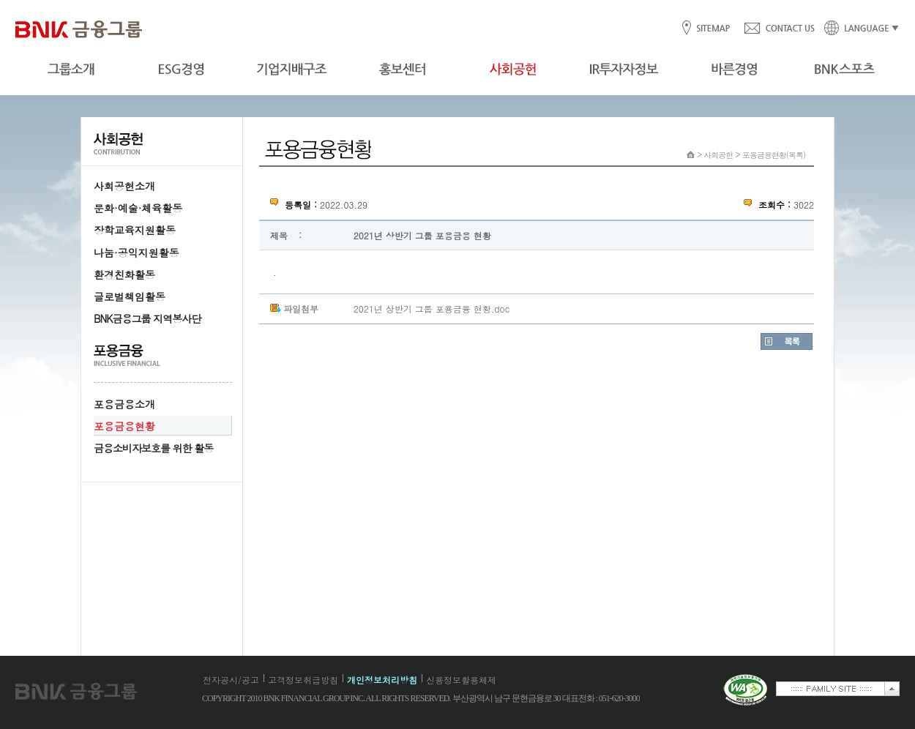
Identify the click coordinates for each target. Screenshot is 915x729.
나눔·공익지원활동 (136, 252)
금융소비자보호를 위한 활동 (153, 448)
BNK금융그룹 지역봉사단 (147, 318)
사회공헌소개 (124, 186)
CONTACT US (779, 29)
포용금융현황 (124, 426)
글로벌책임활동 (129, 296)
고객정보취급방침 (303, 679)
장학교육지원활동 (135, 230)
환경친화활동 (124, 274)
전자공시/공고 (231, 679)
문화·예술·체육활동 (138, 208)
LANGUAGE (857, 29)
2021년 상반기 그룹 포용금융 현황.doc (432, 308)
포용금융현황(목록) (773, 154)
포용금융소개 (124, 404)
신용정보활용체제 (461, 679)
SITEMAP (712, 29)
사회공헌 (718, 154)
